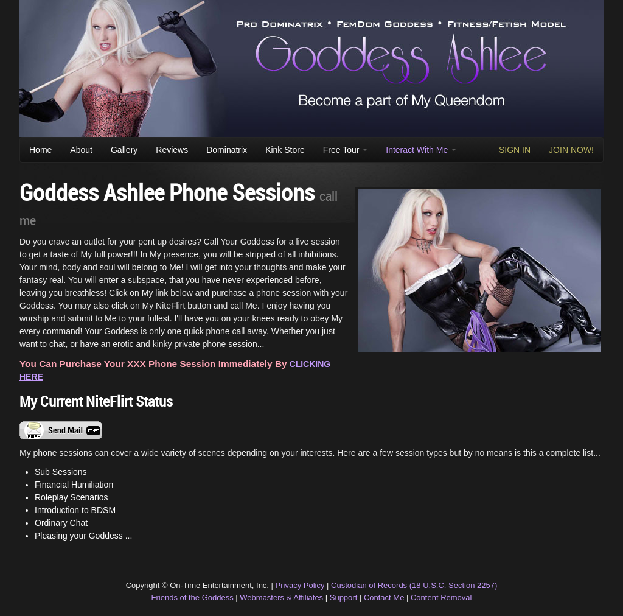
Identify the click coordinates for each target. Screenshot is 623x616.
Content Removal (441, 597)
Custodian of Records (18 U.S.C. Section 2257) (414, 585)
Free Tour (345, 150)
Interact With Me (421, 150)
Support (344, 597)
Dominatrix (226, 150)
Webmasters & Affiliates (281, 597)
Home (40, 150)
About (81, 150)
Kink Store (285, 150)
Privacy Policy (300, 585)
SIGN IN (515, 150)
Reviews (172, 150)
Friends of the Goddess (192, 597)
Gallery (124, 150)
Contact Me (384, 597)
